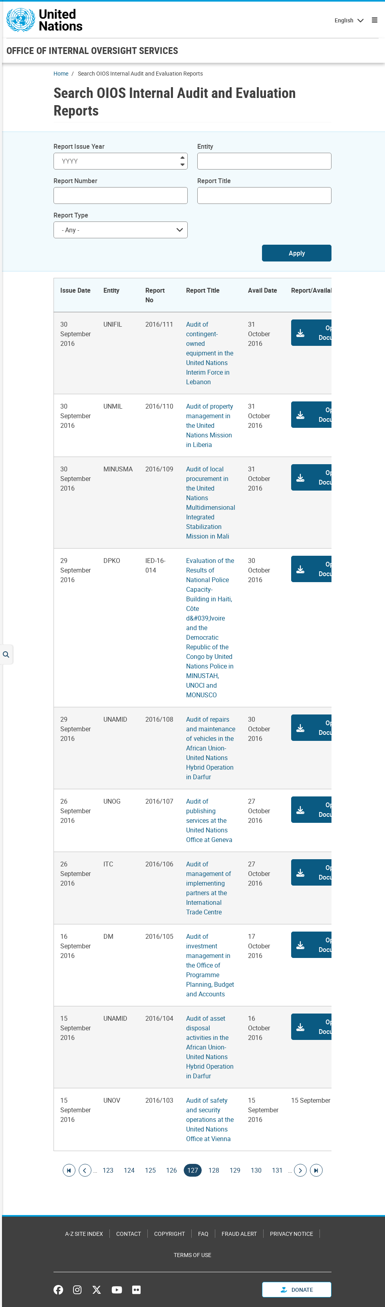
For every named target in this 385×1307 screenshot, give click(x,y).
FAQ (203, 1233)
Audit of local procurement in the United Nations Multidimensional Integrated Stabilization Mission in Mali (210, 503)
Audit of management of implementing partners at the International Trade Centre (208, 888)
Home (61, 73)
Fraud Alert (239, 1233)
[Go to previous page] (85, 1170)
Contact (128, 1233)
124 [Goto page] (129, 1170)
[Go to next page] (300, 1170)
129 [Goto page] (235, 1170)
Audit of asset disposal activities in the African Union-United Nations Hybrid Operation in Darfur (210, 1047)
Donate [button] (297, 1289)
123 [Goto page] (108, 1170)
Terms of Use (192, 1255)
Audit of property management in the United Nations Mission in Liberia (209, 425)
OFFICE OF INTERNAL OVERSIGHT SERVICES (92, 50)
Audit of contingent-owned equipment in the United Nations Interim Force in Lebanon (209, 353)
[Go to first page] (69, 1170)
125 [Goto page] (150, 1170)
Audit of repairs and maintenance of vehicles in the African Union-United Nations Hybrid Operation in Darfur (210, 748)
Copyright (169, 1233)
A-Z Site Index (84, 1233)
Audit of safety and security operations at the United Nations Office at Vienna (210, 1119)
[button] (326, 332)
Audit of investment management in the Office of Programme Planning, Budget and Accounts (210, 965)
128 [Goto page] (214, 1170)
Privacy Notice (291, 1233)
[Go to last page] (316, 1170)
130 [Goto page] (256, 1170)
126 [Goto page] (172, 1170)
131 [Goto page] (277, 1170)
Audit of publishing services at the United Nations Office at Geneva (209, 820)
